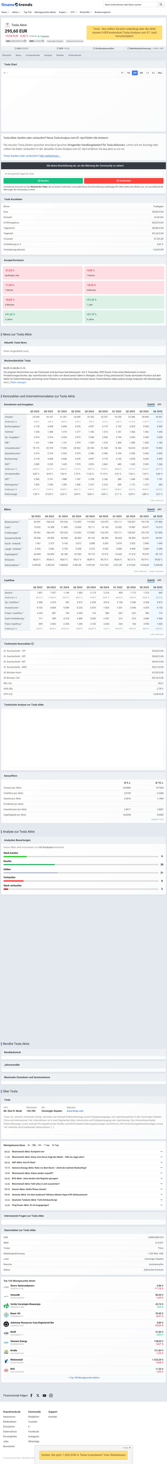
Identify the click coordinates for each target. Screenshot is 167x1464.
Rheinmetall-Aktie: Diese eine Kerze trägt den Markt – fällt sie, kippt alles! (48, 1157)
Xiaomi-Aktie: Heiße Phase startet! (29, 1189)
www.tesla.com (75, 1111)
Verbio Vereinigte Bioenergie (25, 1304)
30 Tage (55, 1145)
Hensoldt (15, 1295)
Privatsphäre (10, 1436)
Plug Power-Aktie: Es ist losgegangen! (30, 1205)
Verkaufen (125, 181)
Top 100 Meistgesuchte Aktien (84, 1377)
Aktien (15, 12)
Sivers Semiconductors (22, 1286)
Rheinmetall (16, 1360)
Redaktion (33, 1417)
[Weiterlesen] (162, 1151)
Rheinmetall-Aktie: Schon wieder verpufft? (32, 1173)
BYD (12, 1369)
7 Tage (47, 1145)
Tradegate (44, 36)
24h (39, 1145)
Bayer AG (15, 1313)
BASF (13, 1332)
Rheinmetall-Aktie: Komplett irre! (28, 1151)
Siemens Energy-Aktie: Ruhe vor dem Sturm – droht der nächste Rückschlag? (49, 1167)
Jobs (5, 1441)
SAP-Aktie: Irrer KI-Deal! (23, 1162)
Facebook (33, 1431)
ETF (73, 12)
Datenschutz (10, 1431)
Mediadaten (9, 1422)
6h (29, 1145)
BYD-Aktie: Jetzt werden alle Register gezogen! (35, 1178)
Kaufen (45, 181)
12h (34, 1145)
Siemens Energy (18, 1341)
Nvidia (13, 1350)
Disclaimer (9, 1427)
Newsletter (9, 1446)
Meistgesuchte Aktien (45, 12)
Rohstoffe (84, 12)
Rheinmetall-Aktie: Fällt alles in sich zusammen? (36, 1184)
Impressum (9, 1417)
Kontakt (52, 1417)
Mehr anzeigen (18, 382)
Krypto (62, 12)
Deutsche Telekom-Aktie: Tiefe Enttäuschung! (34, 1200)
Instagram (33, 1436)
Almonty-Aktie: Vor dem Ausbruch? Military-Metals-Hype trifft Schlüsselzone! (49, 1194)
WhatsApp (33, 1441)
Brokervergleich (102, 12)
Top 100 (28, 12)
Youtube (32, 1422)
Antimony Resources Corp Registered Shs (32, 1323)
